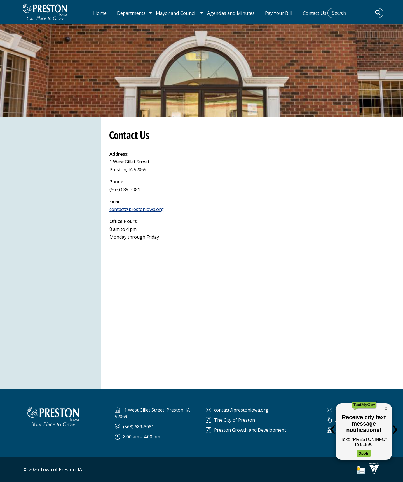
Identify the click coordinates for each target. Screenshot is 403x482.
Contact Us (314, 13)
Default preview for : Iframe (251, 308)
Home (100, 13)
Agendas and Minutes (231, 13)
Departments (131, 13)
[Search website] (359, 13)
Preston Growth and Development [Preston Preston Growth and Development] (250, 430)
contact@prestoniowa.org (136, 209)
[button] (378, 12)
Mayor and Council (176, 13)
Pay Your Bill (278, 13)
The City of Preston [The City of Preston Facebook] (234, 420)
